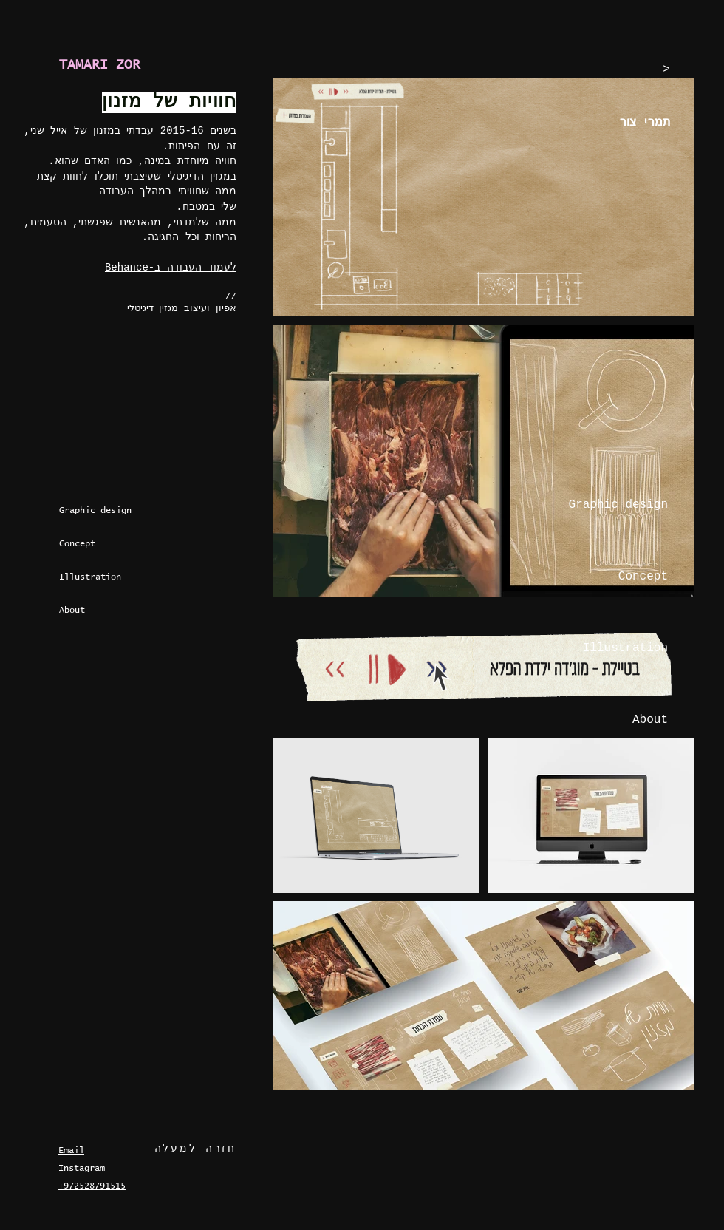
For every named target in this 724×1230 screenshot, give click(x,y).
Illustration (90, 577)
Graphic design (94, 510)
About (72, 610)
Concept (77, 544)
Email (71, 1150)
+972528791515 (92, 1186)
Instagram (81, 1168)
